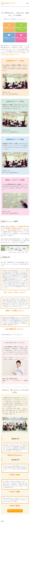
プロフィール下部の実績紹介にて (14, 380)
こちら (12, 450)
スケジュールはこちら (15, 510)
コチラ (12, 334)
